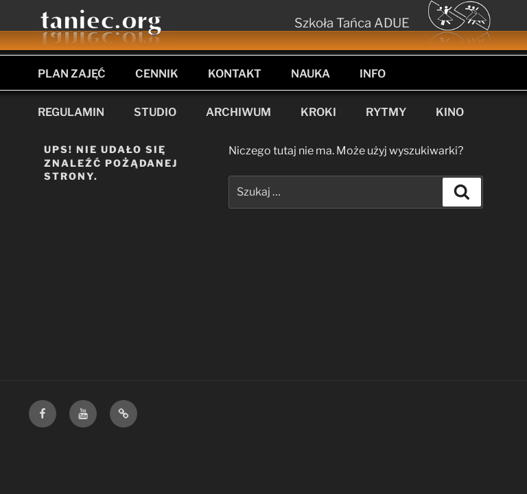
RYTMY (386, 112)
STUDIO (155, 112)
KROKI (318, 112)
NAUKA (310, 73)
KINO (450, 112)
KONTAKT (234, 73)
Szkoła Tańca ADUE (352, 23)
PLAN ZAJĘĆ (72, 73)
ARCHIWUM (238, 112)
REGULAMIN (71, 112)
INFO (373, 73)
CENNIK (156, 73)
